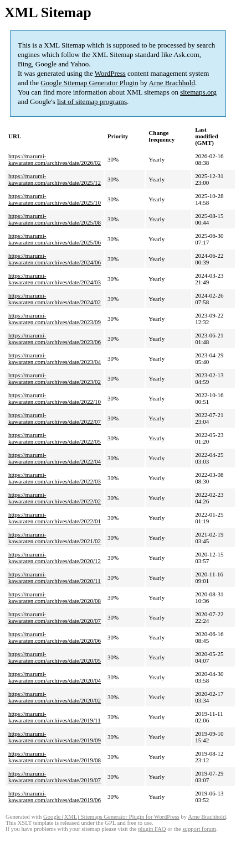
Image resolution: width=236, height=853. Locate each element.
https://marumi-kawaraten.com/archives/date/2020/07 (54, 617)
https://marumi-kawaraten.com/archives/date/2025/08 (54, 219)
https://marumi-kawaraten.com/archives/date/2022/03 (54, 478)
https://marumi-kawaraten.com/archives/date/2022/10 (54, 398)
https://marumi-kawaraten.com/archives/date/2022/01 (54, 517)
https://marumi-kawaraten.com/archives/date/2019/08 (54, 756)
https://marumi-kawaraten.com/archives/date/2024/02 (54, 298)
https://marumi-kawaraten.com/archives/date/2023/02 (54, 378)
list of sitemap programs (92, 101)
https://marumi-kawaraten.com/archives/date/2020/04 (54, 677)
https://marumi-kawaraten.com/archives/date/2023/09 (54, 318)
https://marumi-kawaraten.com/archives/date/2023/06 (54, 338)
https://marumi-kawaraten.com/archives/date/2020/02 (54, 697)
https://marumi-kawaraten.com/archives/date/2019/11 (54, 717)
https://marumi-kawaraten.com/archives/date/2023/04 (54, 358)
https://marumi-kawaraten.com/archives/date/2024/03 (54, 278)
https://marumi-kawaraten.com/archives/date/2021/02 (54, 537)
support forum (199, 829)
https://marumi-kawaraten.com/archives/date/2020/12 (54, 557)
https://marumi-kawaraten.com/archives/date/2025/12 (54, 179)
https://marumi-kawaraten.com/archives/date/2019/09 (54, 736)
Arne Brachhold (172, 83)
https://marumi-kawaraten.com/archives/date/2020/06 (54, 637)
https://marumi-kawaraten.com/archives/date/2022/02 (54, 497)
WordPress (110, 73)
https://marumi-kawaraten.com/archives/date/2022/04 (54, 458)
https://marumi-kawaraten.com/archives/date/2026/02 (54, 159)
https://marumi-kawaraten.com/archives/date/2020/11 (54, 577)
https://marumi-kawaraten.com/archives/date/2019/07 (54, 776)
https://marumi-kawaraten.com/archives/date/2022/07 (54, 418)
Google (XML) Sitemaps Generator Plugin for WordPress (111, 817)
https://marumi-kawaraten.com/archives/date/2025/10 (54, 199)
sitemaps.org (198, 92)
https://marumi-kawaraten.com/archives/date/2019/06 (54, 796)
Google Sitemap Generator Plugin (89, 83)
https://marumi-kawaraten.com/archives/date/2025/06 (54, 239)
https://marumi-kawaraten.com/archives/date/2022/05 (54, 438)
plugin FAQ (152, 829)
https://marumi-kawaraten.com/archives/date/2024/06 (54, 259)
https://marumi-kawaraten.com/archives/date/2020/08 (54, 597)
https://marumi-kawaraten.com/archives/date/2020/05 (54, 657)
